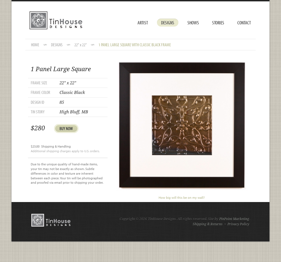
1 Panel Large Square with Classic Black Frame (135, 44)
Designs (167, 22)
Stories (218, 22)
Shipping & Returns (208, 224)
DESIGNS (57, 44)
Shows (193, 22)
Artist (142, 22)
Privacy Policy (238, 224)
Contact (244, 22)
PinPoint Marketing (234, 219)
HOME (35, 44)
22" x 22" (80, 44)
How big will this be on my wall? (182, 197)
